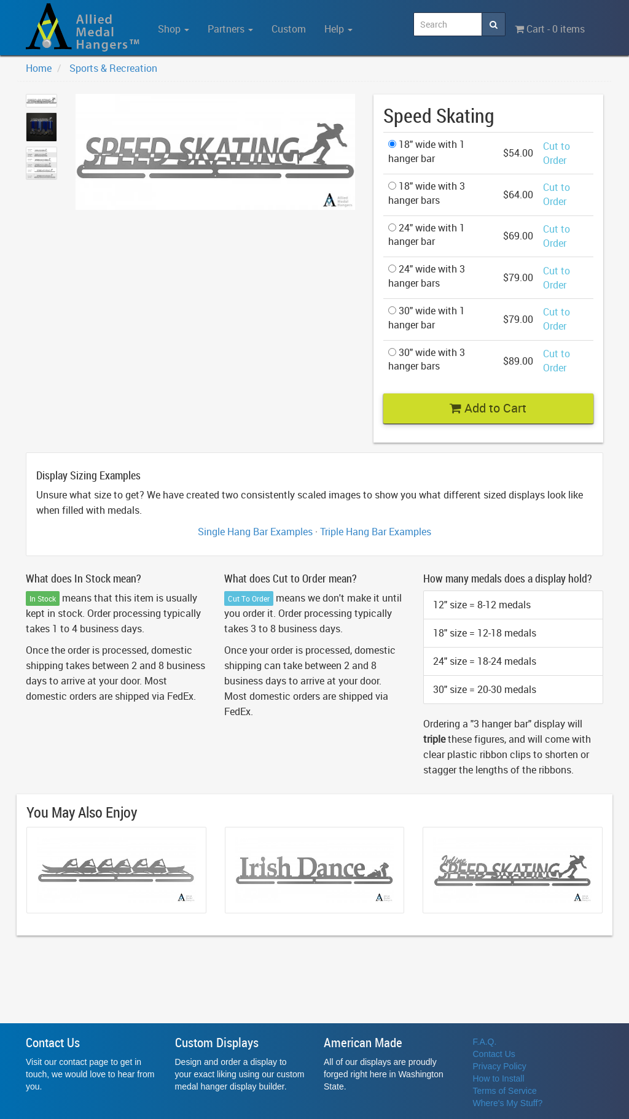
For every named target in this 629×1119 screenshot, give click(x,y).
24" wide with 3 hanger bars (426, 276)
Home (39, 68)
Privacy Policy (499, 1066)
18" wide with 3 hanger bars (426, 193)
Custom (289, 29)
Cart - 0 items (550, 29)
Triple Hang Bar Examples (375, 531)
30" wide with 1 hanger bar (426, 317)
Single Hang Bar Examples (255, 531)
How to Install (499, 1078)
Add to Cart (488, 408)
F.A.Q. (485, 1042)
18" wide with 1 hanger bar (426, 151)
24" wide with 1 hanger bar (426, 235)
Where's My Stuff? (508, 1103)
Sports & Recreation (113, 68)
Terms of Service (505, 1091)
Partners (230, 29)
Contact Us (494, 1054)
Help (338, 29)
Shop (173, 29)
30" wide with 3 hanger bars (426, 359)
